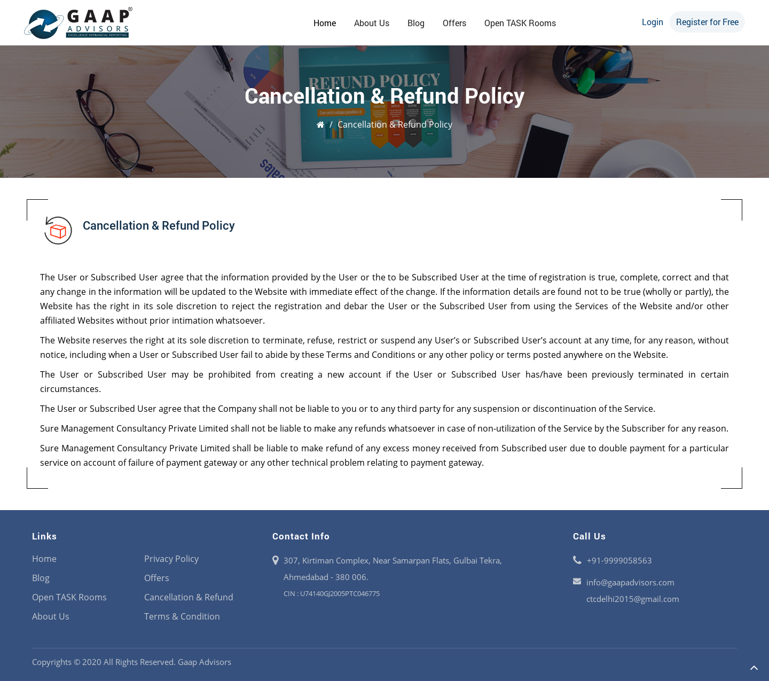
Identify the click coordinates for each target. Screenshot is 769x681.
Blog (416, 22)
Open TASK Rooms (520, 22)
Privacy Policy (171, 559)
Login (652, 21)
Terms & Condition (182, 616)
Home (324, 22)
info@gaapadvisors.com (630, 582)
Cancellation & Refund (188, 597)
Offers (454, 22)
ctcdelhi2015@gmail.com (632, 598)
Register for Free (707, 21)
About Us (371, 22)
